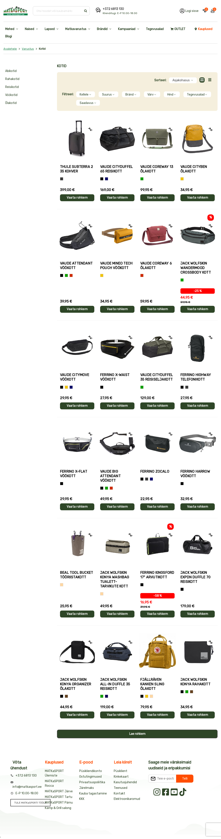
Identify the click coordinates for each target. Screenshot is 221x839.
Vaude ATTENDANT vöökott (76, 265)
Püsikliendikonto (90, 771)
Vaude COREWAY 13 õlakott (156, 169)
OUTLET (177, 29)
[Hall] (61, 178)
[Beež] (61, 584)
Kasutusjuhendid (125, 782)
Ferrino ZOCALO (154, 471)
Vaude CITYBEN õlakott (193, 169)
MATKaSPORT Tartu (58, 797)
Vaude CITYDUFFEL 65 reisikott (116, 169)
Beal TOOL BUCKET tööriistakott (76, 575)
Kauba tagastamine (93, 793)
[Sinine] (106, 178)
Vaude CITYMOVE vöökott (74, 377)
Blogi (8, 36)
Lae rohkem (137, 734)
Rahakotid (12, 79)
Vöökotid (11, 95)
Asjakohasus (182, 80)
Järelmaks (86, 788)
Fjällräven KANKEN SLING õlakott (152, 684)
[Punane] (71, 275)
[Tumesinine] (106, 696)
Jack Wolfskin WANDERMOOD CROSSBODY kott (195, 267)
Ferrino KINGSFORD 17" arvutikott (157, 575)
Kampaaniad (126, 29)
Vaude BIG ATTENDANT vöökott (110, 476)
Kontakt (119, 793)
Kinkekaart (121, 776)
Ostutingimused (90, 776)
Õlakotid (11, 103)
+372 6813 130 (113, 9)
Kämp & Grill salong (58, 808)
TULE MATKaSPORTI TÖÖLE (30, 802)
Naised (29, 29)
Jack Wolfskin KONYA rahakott (195, 682)
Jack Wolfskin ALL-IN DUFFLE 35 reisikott (115, 684)
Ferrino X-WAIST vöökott (114, 377)
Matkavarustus (75, 29)
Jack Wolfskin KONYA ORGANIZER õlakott (75, 684)
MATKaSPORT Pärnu (59, 802)
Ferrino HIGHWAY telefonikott (195, 377)
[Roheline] (142, 178)
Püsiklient (120, 771)
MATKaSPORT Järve (59, 791)
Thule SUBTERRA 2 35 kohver (76, 169)
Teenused (120, 788)
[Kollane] (182, 178)
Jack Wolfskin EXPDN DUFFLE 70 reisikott (195, 577)
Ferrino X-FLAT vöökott (73, 473)
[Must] (101, 178)
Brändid (102, 29)
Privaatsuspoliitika (92, 782)
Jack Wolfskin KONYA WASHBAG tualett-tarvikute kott (114, 579)
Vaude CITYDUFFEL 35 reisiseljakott (156, 377)
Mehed (9, 29)
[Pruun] (66, 696)
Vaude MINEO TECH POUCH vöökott (116, 265)
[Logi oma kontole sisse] (189, 10)
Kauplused (203, 29)
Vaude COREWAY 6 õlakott (156, 265)
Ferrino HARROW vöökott (195, 473)
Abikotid (11, 71)
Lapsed (50, 29)
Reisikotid (12, 87)
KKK (81, 799)
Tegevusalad (155, 29)
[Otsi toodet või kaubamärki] (57, 10)
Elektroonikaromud (127, 799)
